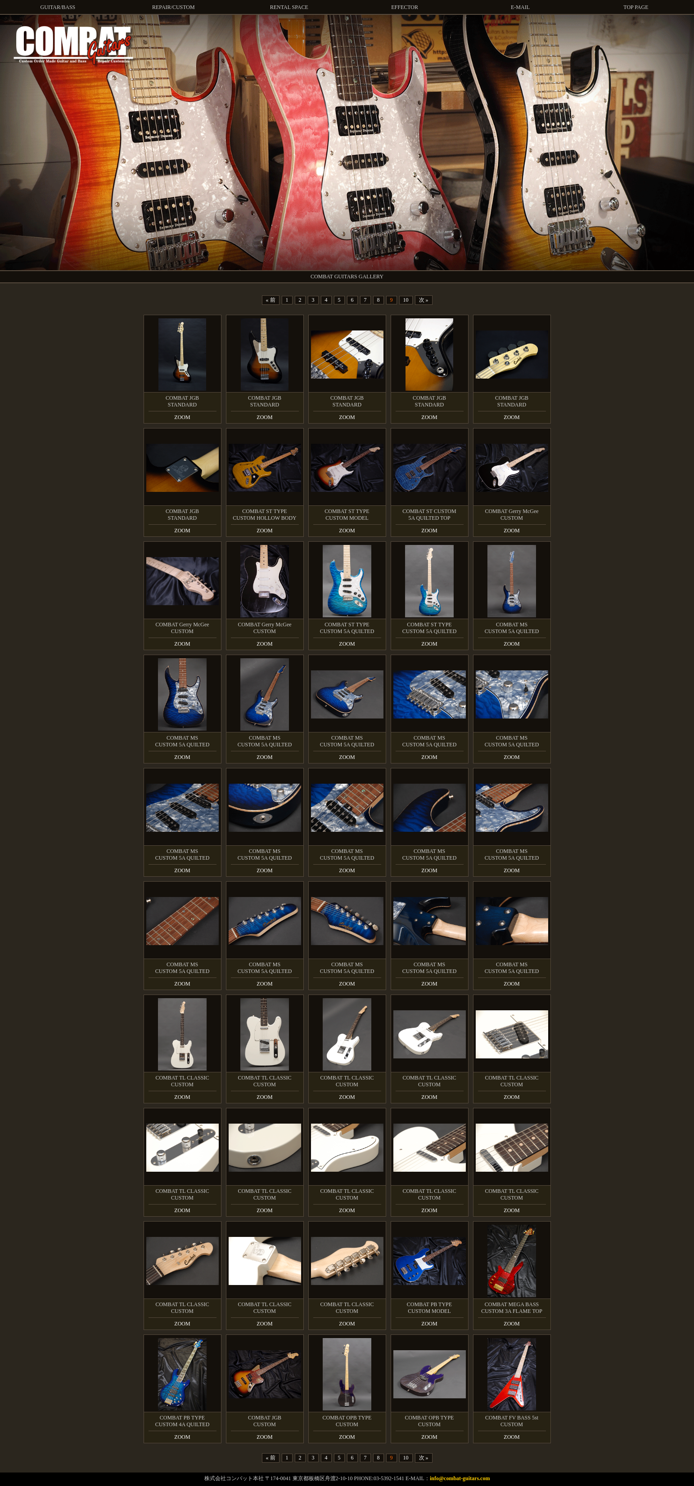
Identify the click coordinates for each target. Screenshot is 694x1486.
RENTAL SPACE (289, 7)
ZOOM (182, 417)
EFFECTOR (404, 7)
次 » (423, 300)
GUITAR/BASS (58, 7)
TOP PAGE (635, 7)
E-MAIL (520, 7)
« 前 (270, 300)
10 (406, 300)
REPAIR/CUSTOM (173, 7)
